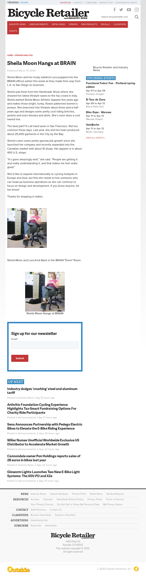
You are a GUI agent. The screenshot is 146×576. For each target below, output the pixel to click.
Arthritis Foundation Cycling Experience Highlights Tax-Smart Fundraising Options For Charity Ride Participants (41, 408)
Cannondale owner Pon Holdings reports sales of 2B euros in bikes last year (43, 458)
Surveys (35, 499)
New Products (89, 24)
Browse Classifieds (41, 515)
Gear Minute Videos (126, 2)
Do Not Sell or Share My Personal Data (78, 504)
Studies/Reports (115, 493)
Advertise (65, 2)
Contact (78, 2)
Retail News (58, 24)
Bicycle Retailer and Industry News (110, 69)
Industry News (17, 24)
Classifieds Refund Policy (70, 499)
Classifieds (119, 24)
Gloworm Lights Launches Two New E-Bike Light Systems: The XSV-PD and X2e (43, 473)
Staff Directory (38, 509)
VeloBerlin (92, 125)
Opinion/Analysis (24, 55)
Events (13, 31)
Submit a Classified (65, 515)
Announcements (38, 24)
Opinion (73, 24)
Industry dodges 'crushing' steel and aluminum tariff (42, 390)
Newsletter (106, 2)
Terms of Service (115, 499)
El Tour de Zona (95, 99)
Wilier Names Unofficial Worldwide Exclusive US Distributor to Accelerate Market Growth (43, 442)
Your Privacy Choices (42, 504)
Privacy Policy (94, 499)
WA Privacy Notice (113, 504)
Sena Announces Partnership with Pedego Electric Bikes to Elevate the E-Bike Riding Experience (44, 426)
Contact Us (56, 509)
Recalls (105, 24)
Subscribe (91, 2)
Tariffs (25, 2)
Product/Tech (79, 493)
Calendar (48, 499)
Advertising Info (39, 520)
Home (10, 55)
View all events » (95, 138)
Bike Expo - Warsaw (98, 112)
